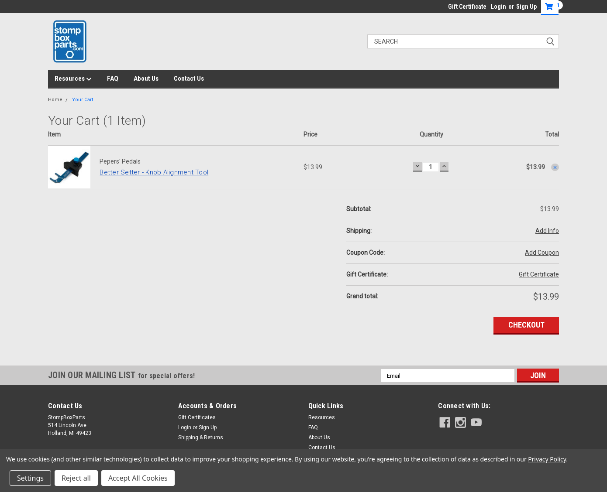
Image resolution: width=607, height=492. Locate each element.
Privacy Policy (547, 459)
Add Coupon (542, 252)
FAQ (112, 78)
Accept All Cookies (138, 478)
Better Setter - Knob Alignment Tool (154, 172)
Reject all (76, 478)
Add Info (547, 230)
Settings (30, 478)
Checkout (526, 324)
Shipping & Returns (200, 437)
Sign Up (526, 6)
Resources (73, 79)
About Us (146, 78)
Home (55, 99)
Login (498, 6)
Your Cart (82, 99)
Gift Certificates (197, 417)
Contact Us (189, 78)
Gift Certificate (467, 6)
